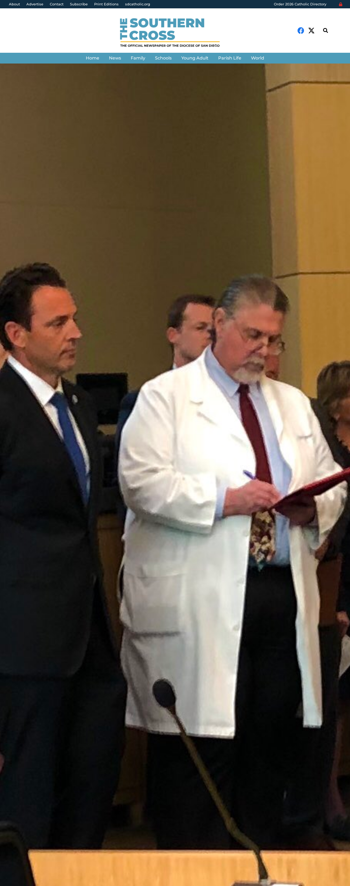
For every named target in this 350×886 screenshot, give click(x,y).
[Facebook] (301, 30)
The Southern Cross (40, 515)
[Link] (175, 33)
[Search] (325, 30)
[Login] (340, 4)
